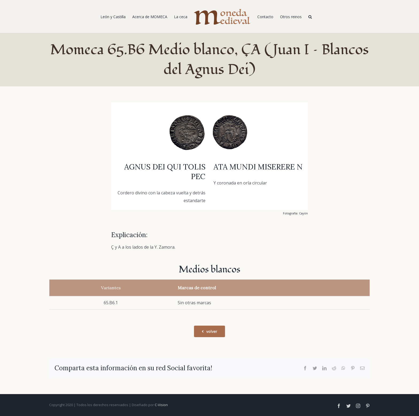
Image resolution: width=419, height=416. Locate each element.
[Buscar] (310, 16)
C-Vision (161, 404)
